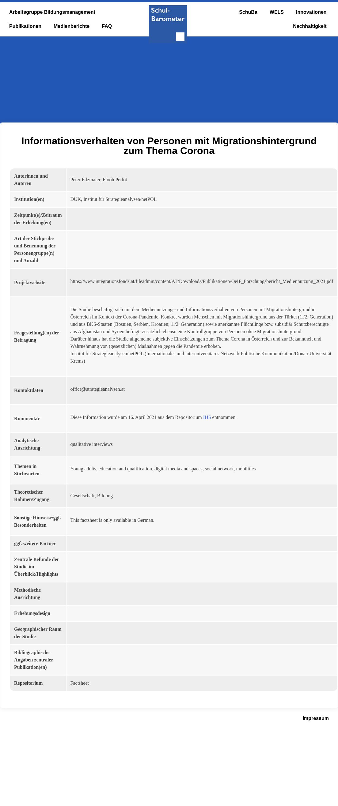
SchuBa (248, 12)
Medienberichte (71, 26)
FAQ (107, 26)
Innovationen (311, 12)
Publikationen (25, 26)
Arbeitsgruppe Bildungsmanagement (52, 12)
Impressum (316, 718)
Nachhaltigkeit (309, 26)
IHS (207, 417)
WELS (277, 12)
